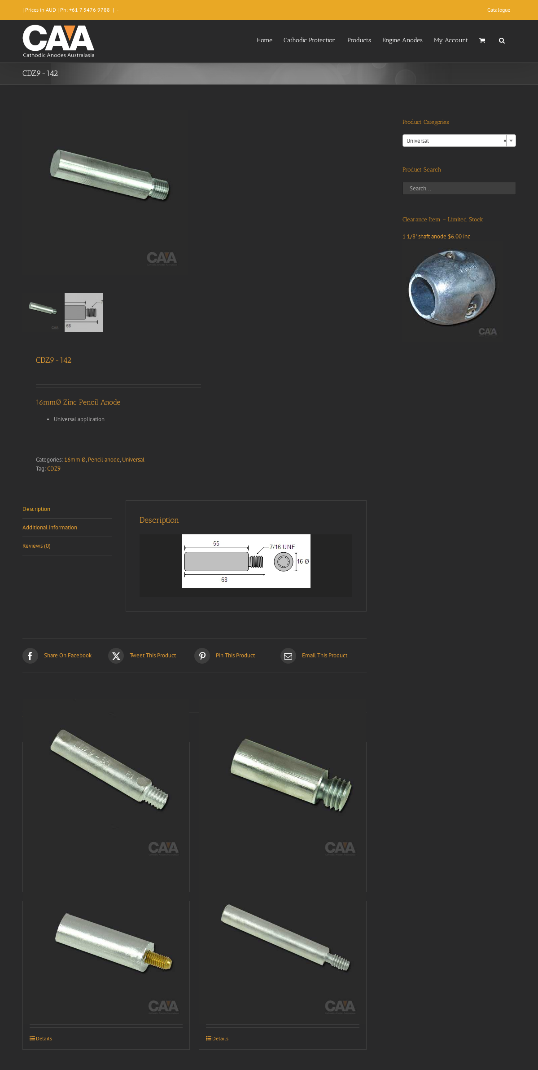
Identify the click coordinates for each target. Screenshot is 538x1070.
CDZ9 (54, 468)
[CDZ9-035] (106, 782)
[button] (502, 39)
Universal (133, 459)
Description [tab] (36, 509)
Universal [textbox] (457, 141)
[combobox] (459, 140)
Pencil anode (104, 459)
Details (44, 1038)
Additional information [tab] (49, 527)
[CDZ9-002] (106, 940)
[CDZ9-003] (282, 940)
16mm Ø (75, 459)
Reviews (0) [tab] (36, 546)
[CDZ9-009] (282, 782)
